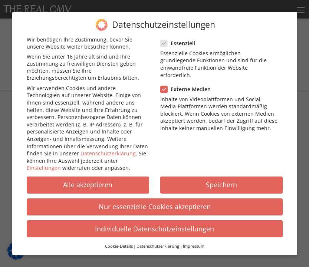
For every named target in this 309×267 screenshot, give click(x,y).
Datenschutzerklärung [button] (158, 243)
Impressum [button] (193, 243)
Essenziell (180, 40)
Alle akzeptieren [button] (87, 182)
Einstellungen (44, 165)
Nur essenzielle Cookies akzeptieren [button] (155, 204)
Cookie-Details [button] (119, 243)
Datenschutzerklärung (108, 150)
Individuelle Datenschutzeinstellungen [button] (154, 226)
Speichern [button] (221, 182)
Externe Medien (188, 86)
